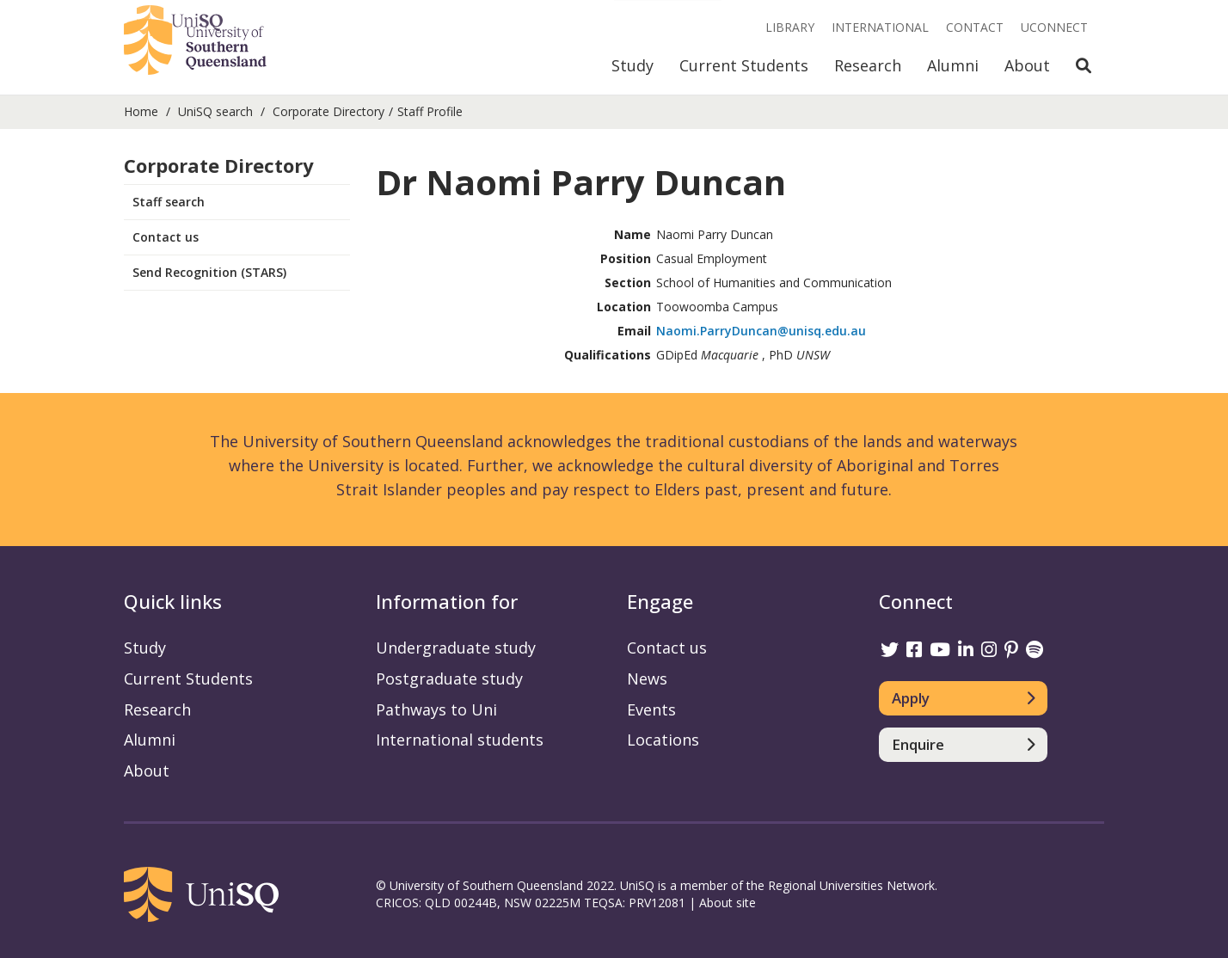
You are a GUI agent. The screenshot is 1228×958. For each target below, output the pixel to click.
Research (867, 65)
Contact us (165, 237)
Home (141, 111)
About (1027, 65)
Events (651, 709)
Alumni (953, 65)
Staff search (168, 201)
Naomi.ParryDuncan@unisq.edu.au (761, 330)
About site (727, 902)
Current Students (743, 65)
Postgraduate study (449, 678)
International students (459, 739)
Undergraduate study (456, 647)
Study (632, 65)
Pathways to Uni (436, 709)
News (647, 678)
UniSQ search (215, 111)
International (880, 27)
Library (789, 27)
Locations (663, 739)
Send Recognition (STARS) (209, 272)
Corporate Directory (328, 111)
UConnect (1054, 27)
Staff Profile (430, 111)
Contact (975, 27)
